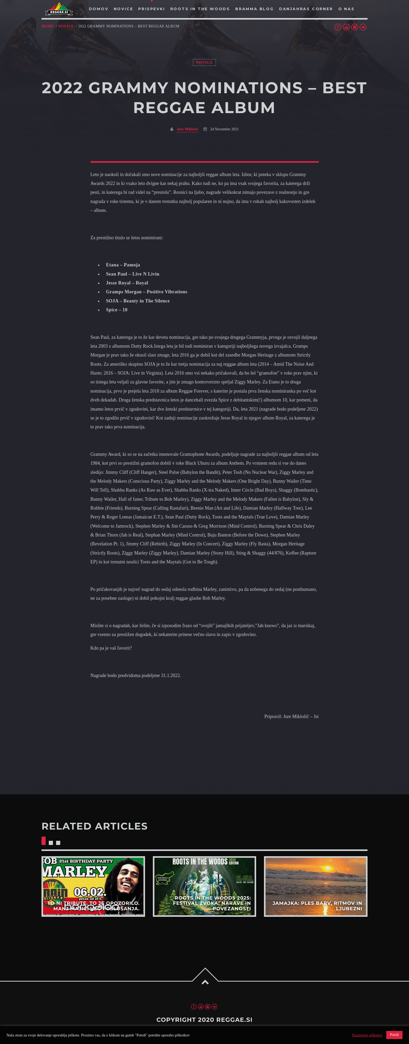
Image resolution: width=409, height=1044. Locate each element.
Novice (66, 26)
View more (93, 886)
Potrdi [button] (394, 1035)
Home (47, 26)
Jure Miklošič (187, 129)
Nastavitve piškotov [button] (367, 1035)
